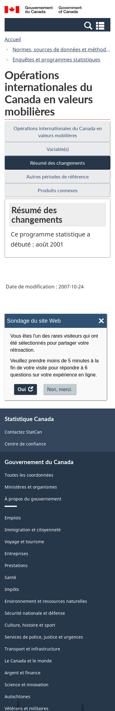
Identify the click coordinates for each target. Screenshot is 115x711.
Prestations (16, 565)
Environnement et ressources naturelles (46, 601)
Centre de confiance (25, 444)
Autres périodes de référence (57, 176)
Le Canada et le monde (28, 661)
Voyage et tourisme (24, 541)
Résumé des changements (57, 163)
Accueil (13, 39)
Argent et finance (22, 673)
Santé (10, 577)
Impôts (12, 589)
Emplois (13, 518)
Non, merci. (59, 389)
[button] (58, 25)
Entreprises (16, 553)
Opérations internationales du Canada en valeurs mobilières (57, 131)
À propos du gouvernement (33, 499)
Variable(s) (58, 149)
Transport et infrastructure (32, 649)
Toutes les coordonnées (29, 475)
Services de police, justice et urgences (44, 637)
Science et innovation (26, 684)
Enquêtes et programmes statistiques (56, 59)
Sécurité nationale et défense (35, 613)
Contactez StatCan (23, 432)
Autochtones (17, 696)
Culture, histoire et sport (30, 625)
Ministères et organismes (31, 487)
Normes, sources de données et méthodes (62, 49)
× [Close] (101, 321)
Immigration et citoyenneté (33, 530)
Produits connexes (58, 190)
